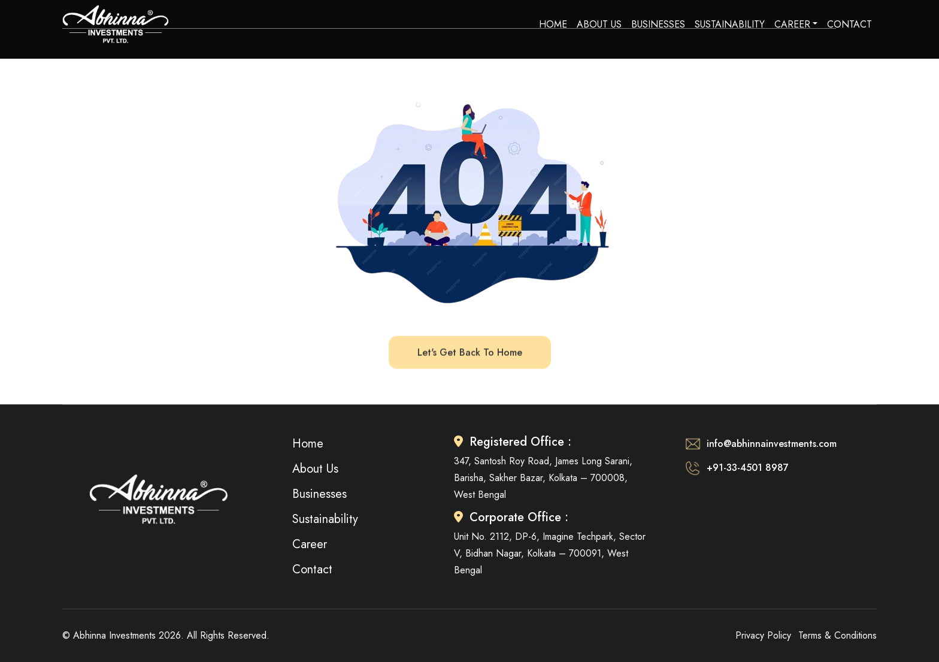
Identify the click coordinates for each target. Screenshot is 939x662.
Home (553, 24)
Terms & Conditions (837, 635)
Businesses (658, 24)
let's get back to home (469, 352)
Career (792, 24)
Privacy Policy (763, 635)
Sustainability (730, 24)
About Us (599, 24)
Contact (849, 24)
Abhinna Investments (114, 635)
